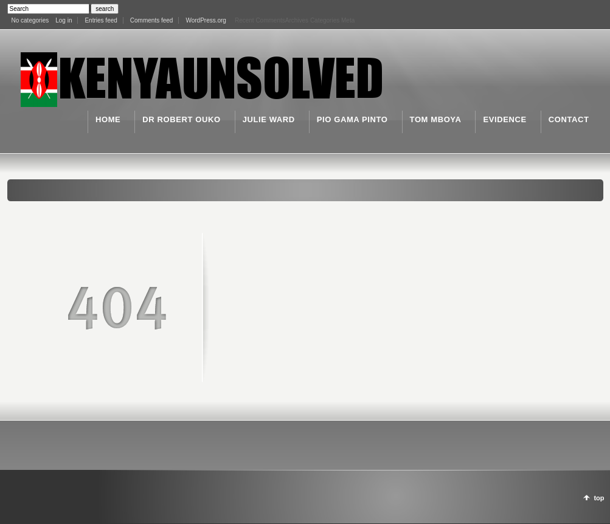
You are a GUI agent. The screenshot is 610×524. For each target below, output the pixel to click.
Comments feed (151, 20)
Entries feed (101, 20)
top (599, 498)
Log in (63, 20)
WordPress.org (205, 20)
